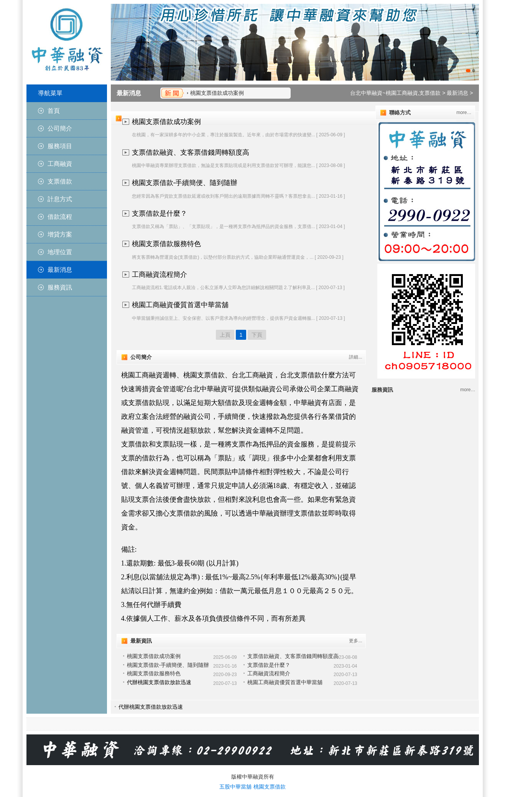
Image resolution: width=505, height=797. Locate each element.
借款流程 (60, 216)
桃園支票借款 (269, 787)
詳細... (355, 357)
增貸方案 (60, 234)
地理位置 (60, 252)
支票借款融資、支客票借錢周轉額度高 (190, 152)
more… (463, 112)
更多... (355, 640)
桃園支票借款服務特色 (166, 244)
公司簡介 (60, 128)
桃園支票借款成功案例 (217, 93)
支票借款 (60, 181)
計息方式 (60, 199)
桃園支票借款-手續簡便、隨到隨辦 (185, 183)
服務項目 (60, 146)
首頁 (54, 110)
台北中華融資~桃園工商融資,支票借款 (395, 93)
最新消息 (60, 269)
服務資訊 (60, 287)
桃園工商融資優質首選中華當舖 (180, 305)
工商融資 (60, 163)
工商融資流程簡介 (159, 274)
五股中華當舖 (235, 787)
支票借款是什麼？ (159, 213)
